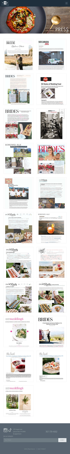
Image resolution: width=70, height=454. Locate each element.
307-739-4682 (51, 431)
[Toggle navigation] (67, 3)
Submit (62, 440)
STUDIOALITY (43, 449)
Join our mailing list (8, 436)
